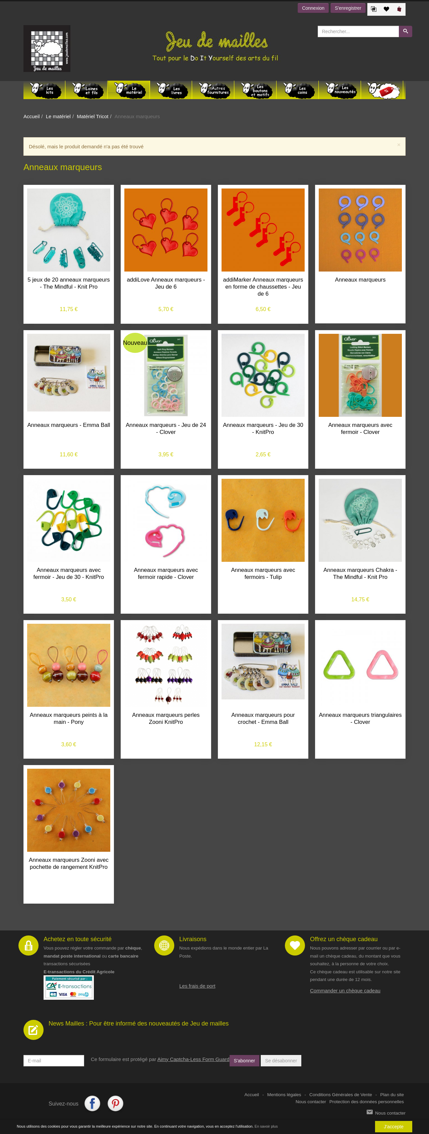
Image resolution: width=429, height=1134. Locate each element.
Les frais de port (197, 986)
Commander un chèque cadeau (345, 990)
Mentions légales (284, 1094)
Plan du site (392, 1094)
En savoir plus (266, 1126)
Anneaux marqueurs (360, 280)
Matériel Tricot (92, 116)
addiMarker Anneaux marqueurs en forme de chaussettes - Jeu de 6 (263, 287)
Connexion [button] (313, 8)
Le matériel (58, 116)
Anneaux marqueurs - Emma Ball (68, 425)
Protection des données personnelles (366, 1101)
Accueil (31, 116)
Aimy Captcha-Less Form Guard (193, 1059)
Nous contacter (311, 1101)
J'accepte (394, 1126)
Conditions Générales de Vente (340, 1094)
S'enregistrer (348, 8)
